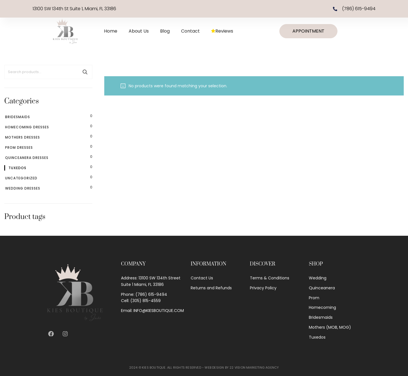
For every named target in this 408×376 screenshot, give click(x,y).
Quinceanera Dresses (26, 157)
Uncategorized (21, 178)
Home (110, 31)
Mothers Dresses (22, 137)
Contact (190, 31)
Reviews (222, 31)
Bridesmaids (17, 116)
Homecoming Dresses (27, 127)
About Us (139, 31)
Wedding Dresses (22, 188)
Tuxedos (17, 167)
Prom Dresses (19, 147)
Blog (165, 31)
